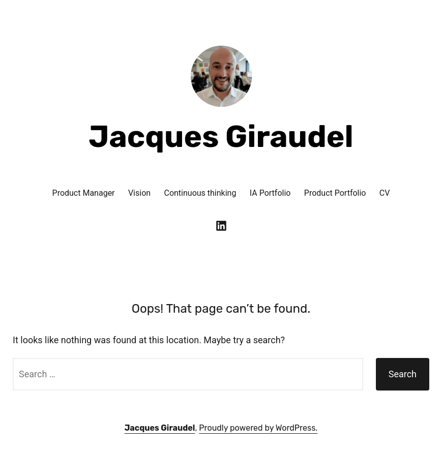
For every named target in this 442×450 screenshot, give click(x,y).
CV (384, 193)
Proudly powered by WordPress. (258, 428)
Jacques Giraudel (221, 136)
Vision (139, 193)
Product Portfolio (335, 193)
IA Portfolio (270, 193)
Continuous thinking (200, 193)
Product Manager (83, 193)
